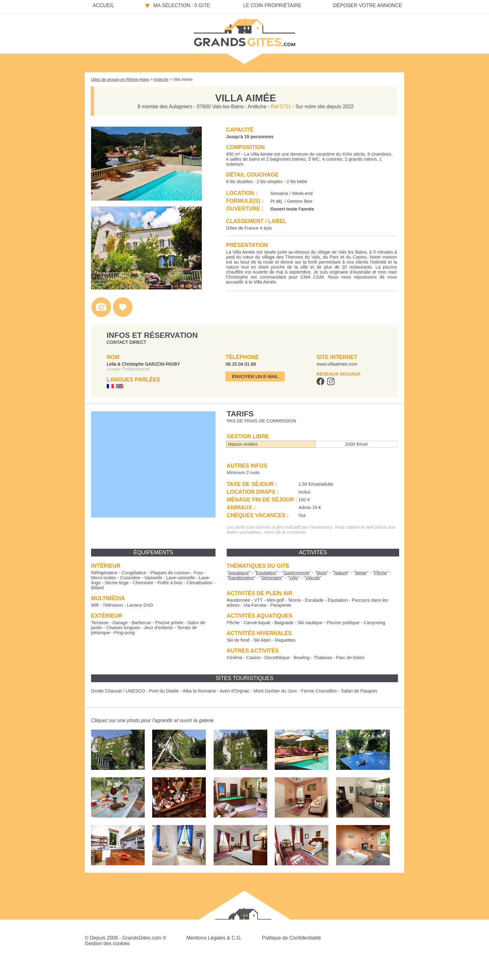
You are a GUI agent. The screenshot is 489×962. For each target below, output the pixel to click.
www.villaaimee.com (337, 364)
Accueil (103, 5)
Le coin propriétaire (272, 5)
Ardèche (160, 79)
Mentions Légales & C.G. (214, 937)
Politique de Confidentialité (291, 937)
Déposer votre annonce (367, 5)
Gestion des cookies (107, 943)
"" (238, 572)
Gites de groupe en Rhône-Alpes (120, 79)
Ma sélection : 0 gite (181, 5)
